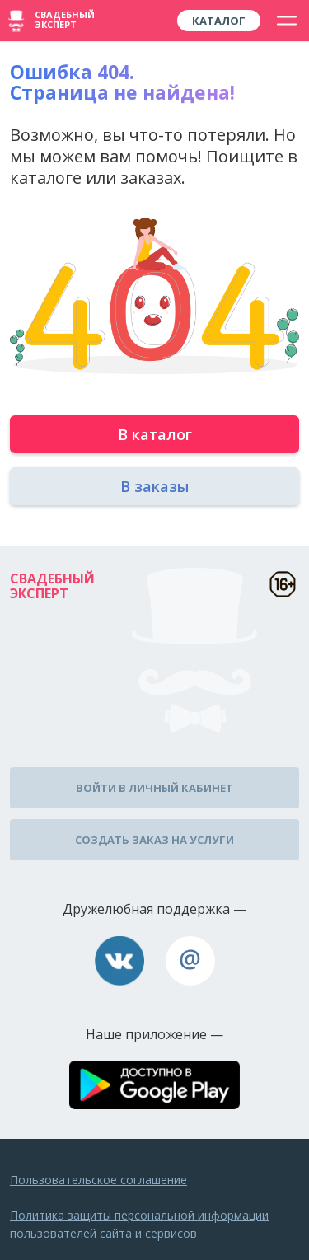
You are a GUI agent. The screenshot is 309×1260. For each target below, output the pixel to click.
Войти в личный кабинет (154, 787)
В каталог (155, 434)
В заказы (154, 486)
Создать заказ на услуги (154, 839)
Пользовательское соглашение (98, 1179)
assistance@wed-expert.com (190, 961)
